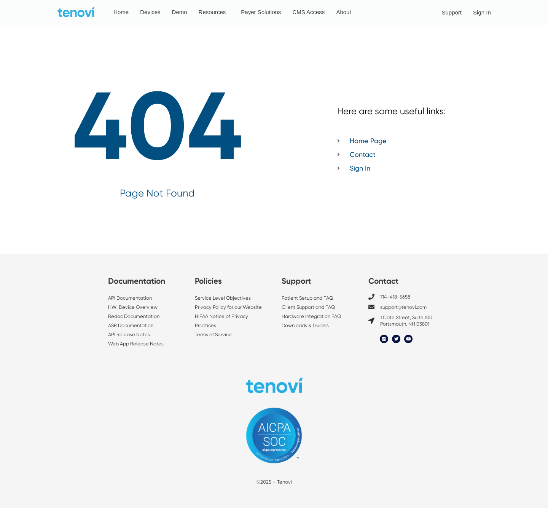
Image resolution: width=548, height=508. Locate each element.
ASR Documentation (130, 325)
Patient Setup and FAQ (307, 298)
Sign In (482, 12)
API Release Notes (129, 334)
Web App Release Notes (136, 344)
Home (121, 12)
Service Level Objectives (223, 298)
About (345, 12)
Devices (150, 12)
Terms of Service (213, 334)
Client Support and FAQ (308, 307)
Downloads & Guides (305, 325)
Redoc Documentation (133, 316)
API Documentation (130, 298)
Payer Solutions (261, 12)
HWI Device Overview (133, 307)
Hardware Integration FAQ (311, 316)
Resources (214, 12)
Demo (179, 12)
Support (451, 12)
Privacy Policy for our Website (228, 307)
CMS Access (308, 12)
